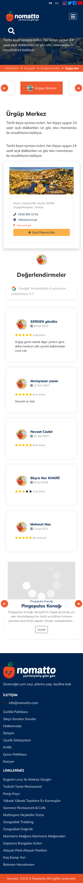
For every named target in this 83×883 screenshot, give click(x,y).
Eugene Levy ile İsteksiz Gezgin (27, 779)
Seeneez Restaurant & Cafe (24, 808)
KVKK (7, 747)
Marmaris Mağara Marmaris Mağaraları (34, 836)
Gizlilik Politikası (15, 712)
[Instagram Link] (65, 3)
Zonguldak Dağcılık (18, 829)
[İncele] (41, 580)
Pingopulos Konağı (41, 601)
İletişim (8, 733)
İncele (42, 629)
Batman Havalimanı (18, 864)
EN (56, 3)
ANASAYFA (13, 68)
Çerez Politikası (15, 754)
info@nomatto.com (23, 703)
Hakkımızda (12, 726)
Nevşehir (31, 68)
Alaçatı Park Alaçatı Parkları (25, 850)
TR (50, 3)
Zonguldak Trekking (18, 822)
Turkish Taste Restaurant (22, 786)
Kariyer (8, 761)
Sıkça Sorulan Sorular (19, 719)
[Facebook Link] (75, 3)
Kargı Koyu (11, 793)
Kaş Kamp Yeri (14, 857)
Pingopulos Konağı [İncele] (41, 605)
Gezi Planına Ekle (41, 232)
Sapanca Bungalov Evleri (22, 843)
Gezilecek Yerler (52, 68)
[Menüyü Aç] (73, 16)
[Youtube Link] (79, 3)
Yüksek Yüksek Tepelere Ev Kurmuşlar (32, 801)
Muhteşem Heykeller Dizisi (23, 815)
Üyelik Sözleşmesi (17, 740)
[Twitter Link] (70, 3)
